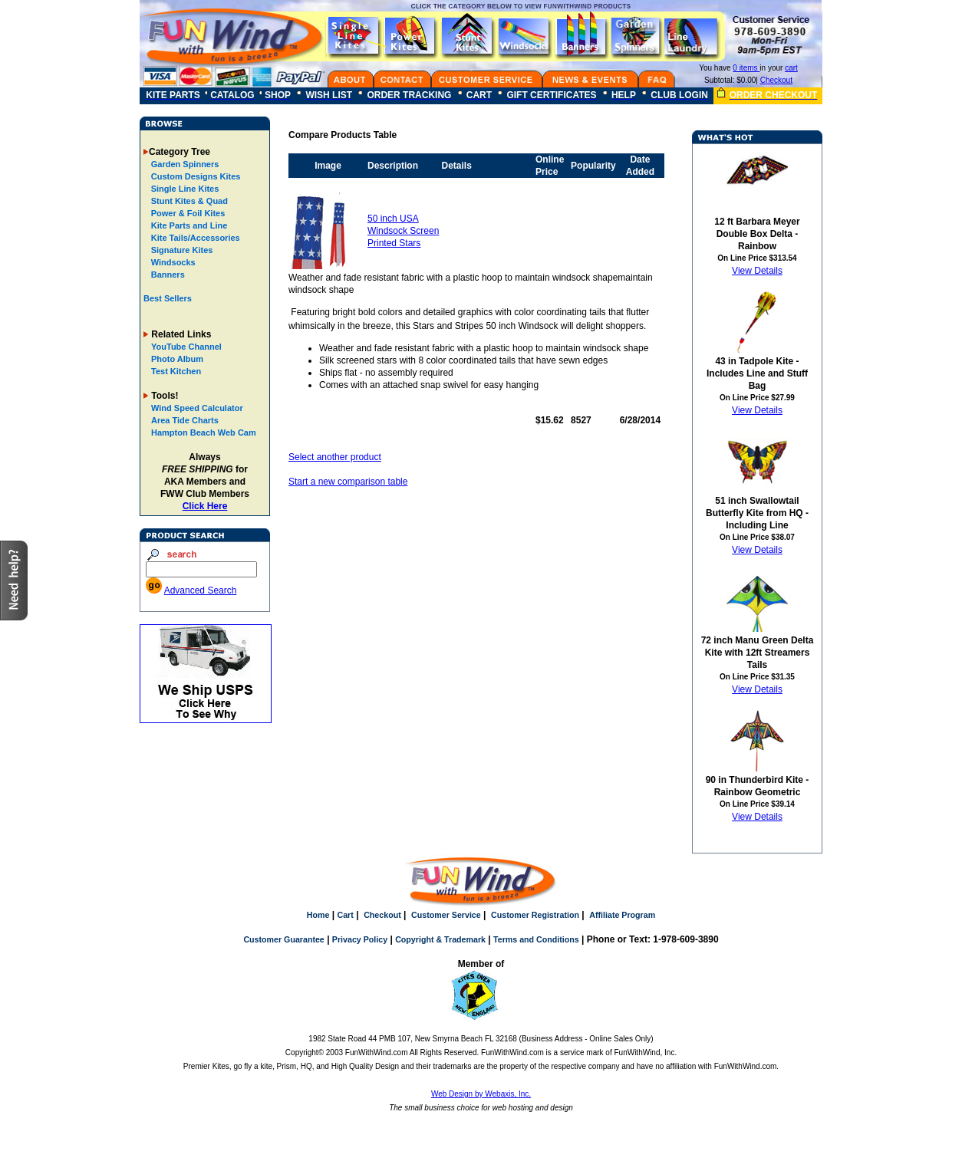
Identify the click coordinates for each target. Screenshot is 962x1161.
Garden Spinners (184, 164)
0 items (746, 68)
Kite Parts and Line (188, 225)
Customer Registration (535, 914)
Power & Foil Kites (187, 213)
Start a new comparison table (347, 481)
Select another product (334, 457)
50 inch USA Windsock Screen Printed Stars (403, 230)
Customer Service (446, 914)
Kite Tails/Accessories (194, 237)
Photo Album (177, 358)
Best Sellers (167, 298)
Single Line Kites (184, 188)
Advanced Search (200, 590)
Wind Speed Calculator (197, 408)
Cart (345, 914)
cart (791, 68)
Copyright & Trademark (440, 939)
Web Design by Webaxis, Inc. (481, 1094)
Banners (167, 274)
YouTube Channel (186, 346)
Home (318, 914)
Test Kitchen (176, 371)
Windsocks (172, 262)
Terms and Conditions (536, 939)
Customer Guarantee (283, 939)
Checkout (776, 80)
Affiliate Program (622, 914)
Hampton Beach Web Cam (203, 432)
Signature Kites (181, 250)
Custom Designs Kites (195, 176)
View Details (757, 270)
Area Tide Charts (185, 420)
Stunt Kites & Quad (188, 201)
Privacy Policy (359, 939)
